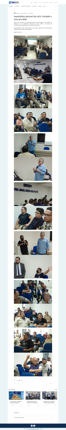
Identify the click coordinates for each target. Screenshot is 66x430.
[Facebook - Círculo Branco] (32, 426)
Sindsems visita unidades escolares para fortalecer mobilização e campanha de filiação (50, 402)
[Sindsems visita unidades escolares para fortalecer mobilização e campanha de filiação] (49, 395)
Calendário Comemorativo (25, 6)
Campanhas (34, 6)
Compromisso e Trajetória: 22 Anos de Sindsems (16, 402)
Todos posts (11, 6)
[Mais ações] (51, 13)
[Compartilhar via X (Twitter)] (16, 380)
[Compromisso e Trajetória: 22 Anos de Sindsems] (16, 395)
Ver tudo (55, 389)
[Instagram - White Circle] (34, 426)
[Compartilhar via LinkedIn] (19, 380)
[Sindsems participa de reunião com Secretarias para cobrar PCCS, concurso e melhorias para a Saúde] (33, 395)
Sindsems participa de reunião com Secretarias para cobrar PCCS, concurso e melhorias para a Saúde (33, 402)
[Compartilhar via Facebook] (14, 380)
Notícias (40, 6)
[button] (55, 6)
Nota (44, 6)
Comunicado (17, 6)
